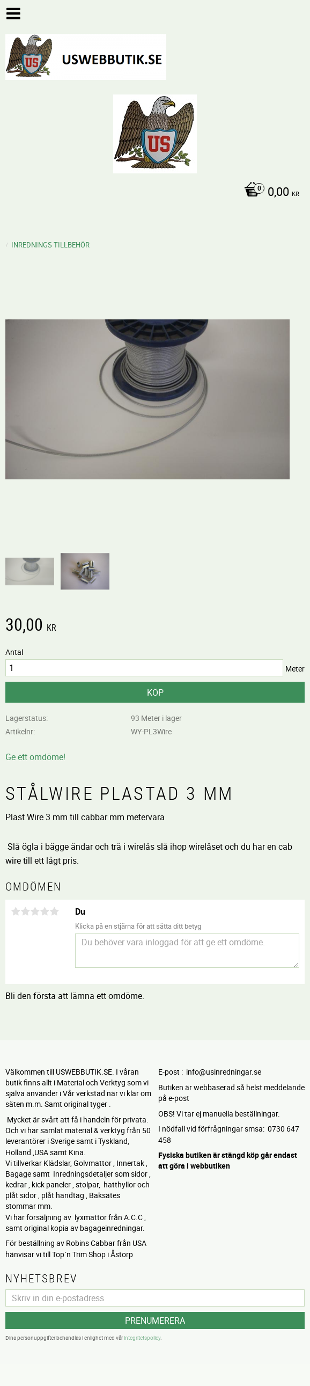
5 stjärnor (54, 911)
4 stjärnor (44, 911)
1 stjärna (15, 911)
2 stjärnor (25, 911)
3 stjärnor (35, 911)
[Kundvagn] (152, 193)
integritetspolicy (142, 1337)
